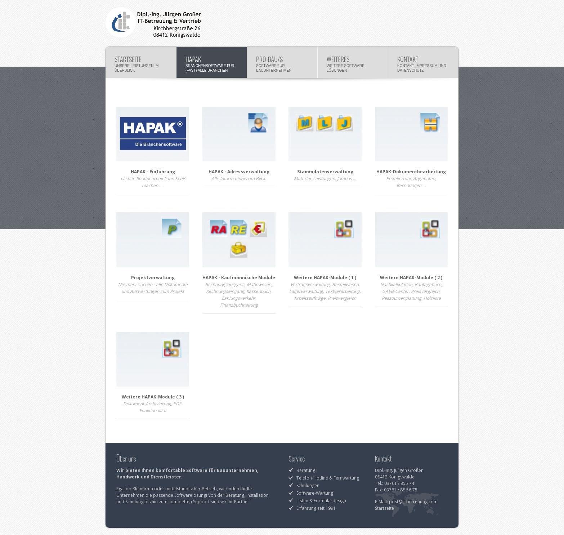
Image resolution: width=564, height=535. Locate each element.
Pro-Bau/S (282, 63)
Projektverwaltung (153, 278)
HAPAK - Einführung (153, 172)
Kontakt (423, 63)
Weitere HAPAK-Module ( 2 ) (411, 278)
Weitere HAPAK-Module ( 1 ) (325, 278)
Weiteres (353, 63)
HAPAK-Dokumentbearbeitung (411, 172)
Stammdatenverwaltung (325, 172)
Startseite (141, 63)
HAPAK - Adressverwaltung (239, 172)
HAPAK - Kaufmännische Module (238, 278)
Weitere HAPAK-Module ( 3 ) (153, 397)
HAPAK (211, 63)
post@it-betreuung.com (413, 502)
